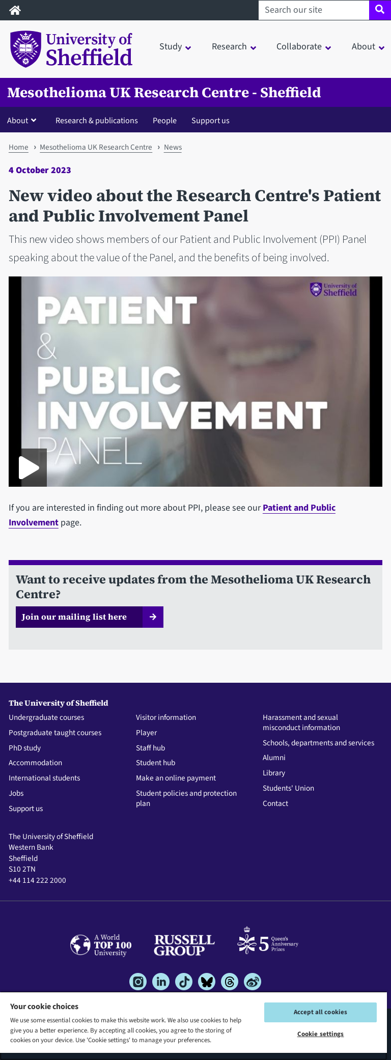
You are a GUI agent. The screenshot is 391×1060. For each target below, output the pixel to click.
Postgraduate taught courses (55, 733)
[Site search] (380, 10)
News (173, 147)
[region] (193, 1025)
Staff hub (150, 748)
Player (146, 733)
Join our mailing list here (74, 616)
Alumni (274, 758)
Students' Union (288, 789)
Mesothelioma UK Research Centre (96, 147)
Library (274, 773)
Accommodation (35, 763)
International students (44, 778)
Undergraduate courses (46, 718)
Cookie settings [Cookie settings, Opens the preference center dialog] (320, 1034)
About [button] (363, 46)
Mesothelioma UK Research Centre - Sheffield (164, 92)
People (165, 120)
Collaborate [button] (299, 46)
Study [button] (170, 46)
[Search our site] (314, 10)
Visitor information (166, 718)
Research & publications (96, 120)
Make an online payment (176, 778)
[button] (24, 120)
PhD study (25, 748)
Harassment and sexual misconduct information (301, 723)
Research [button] (229, 46)
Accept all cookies (320, 1012)
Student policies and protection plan (186, 799)
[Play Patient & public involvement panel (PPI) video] (28, 468)
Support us (210, 120)
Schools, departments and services (318, 743)
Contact (275, 804)
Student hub (155, 763)
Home (19, 147)
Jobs (16, 794)
